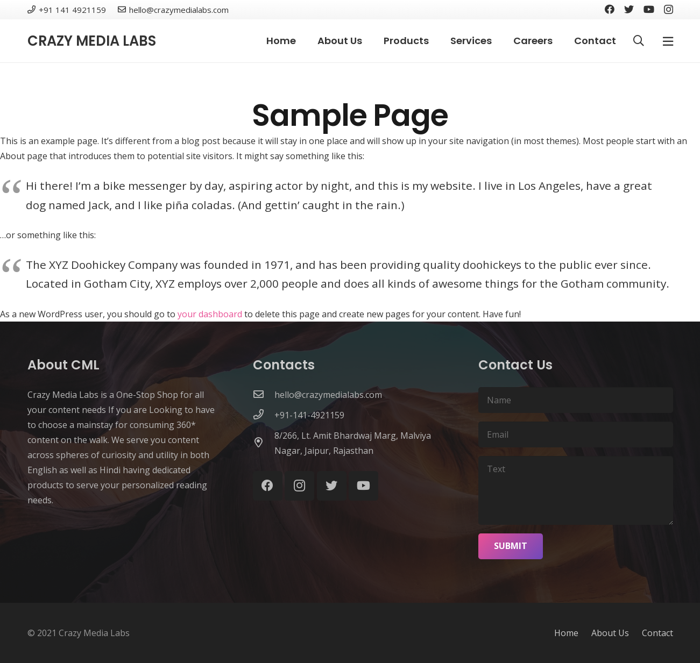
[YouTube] (649, 9)
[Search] (638, 41)
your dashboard (210, 314)
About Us (610, 633)
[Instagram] (668, 9)
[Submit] (510, 546)
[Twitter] (629, 9)
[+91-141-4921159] (263, 415)
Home (566, 633)
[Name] (575, 400)
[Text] (575, 490)
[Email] (575, 434)
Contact (657, 633)
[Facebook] (609, 9)
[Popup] (668, 41)
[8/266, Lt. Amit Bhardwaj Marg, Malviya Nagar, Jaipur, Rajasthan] (263, 443)
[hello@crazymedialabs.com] (263, 394)
